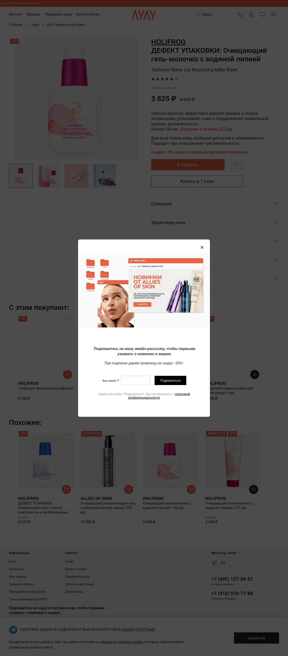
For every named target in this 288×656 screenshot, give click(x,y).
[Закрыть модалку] (202, 247)
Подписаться (170, 380)
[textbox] (144, 351)
